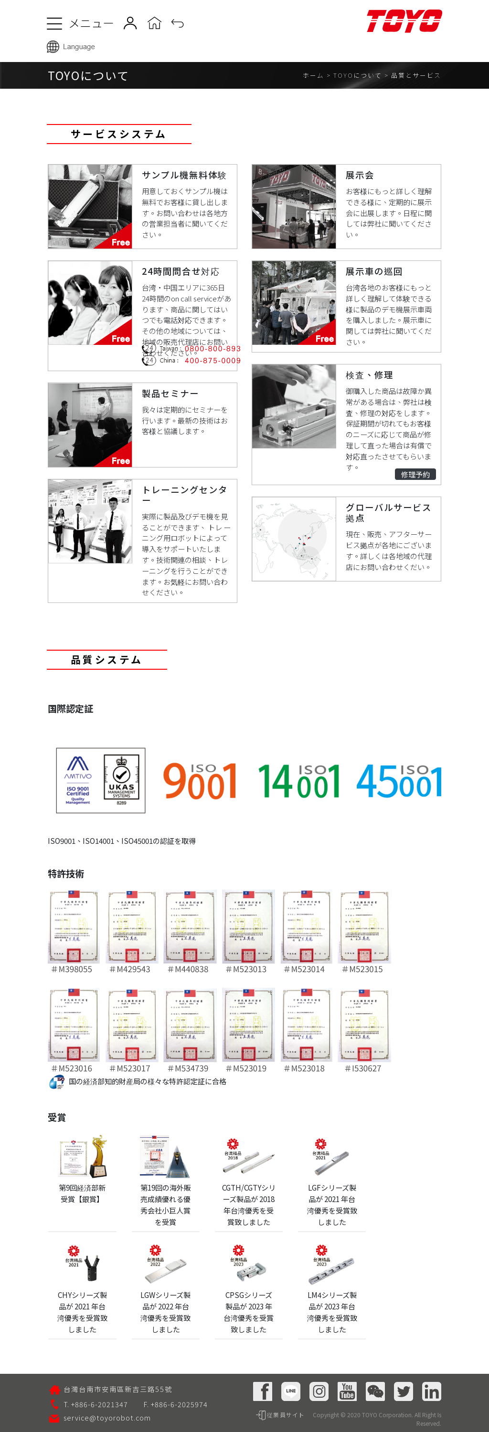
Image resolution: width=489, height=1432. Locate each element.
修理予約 (415, 474)
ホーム (313, 75)
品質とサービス (416, 75)
